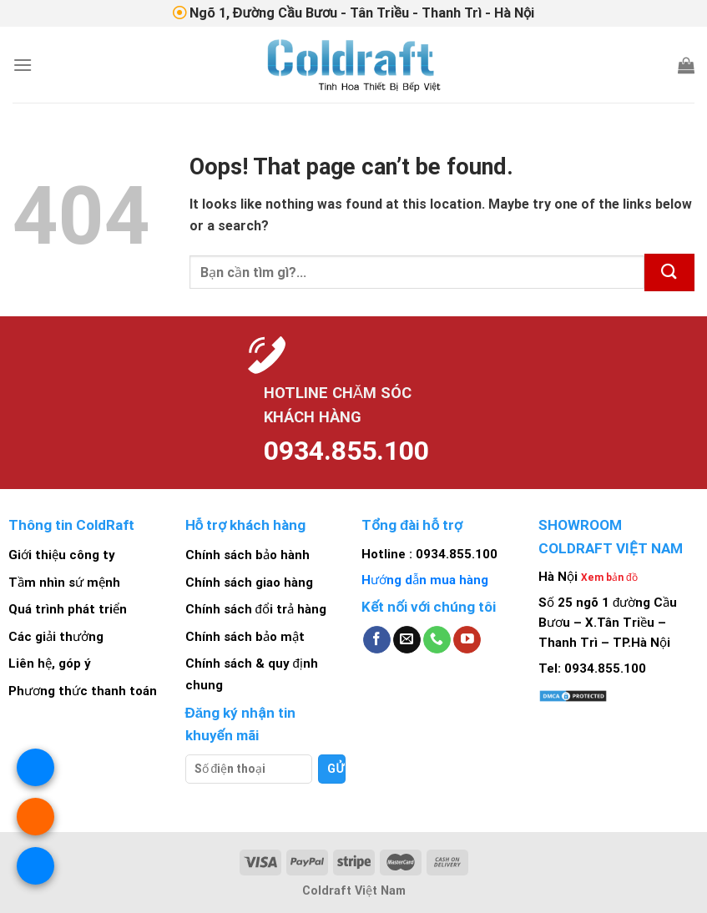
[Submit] (669, 272)
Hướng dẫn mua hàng (424, 580)
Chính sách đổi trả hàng (255, 609)
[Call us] (437, 640)
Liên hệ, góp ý (49, 664)
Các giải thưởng (56, 636)
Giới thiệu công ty (61, 554)
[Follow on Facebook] (377, 640)
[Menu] (23, 64)
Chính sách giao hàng (249, 582)
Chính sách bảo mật (245, 636)
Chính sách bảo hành (247, 554)
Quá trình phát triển (67, 609)
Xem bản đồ (609, 577)
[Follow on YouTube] (467, 640)
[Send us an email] (407, 640)
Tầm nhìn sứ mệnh (64, 582)
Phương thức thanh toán (82, 691)
